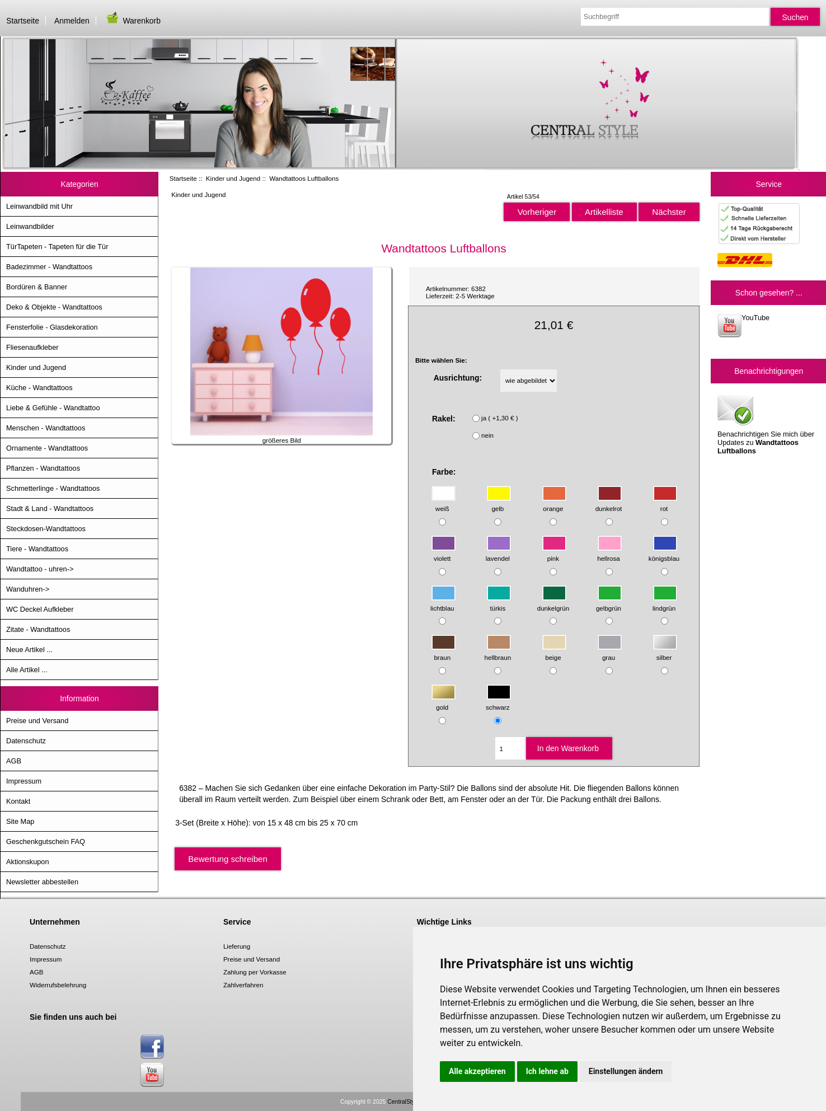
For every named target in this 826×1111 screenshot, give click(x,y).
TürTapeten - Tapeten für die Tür (57, 246)
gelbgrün (609, 602)
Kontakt (18, 801)
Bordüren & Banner (36, 287)
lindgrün (665, 602)
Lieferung (236, 946)
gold (443, 702)
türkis (498, 602)
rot (665, 503)
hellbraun (497, 652)
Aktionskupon (27, 861)
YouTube (743, 325)
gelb (498, 503)
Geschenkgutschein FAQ (45, 841)
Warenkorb (133, 20)
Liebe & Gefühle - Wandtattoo (53, 408)
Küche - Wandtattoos (39, 387)
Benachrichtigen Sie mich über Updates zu (765, 423)
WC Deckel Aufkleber (39, 609)
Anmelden (72, 20)
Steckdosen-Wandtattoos (46, 528)
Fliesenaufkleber (32, 347)
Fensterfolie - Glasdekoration (52, 327)
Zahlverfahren (243, 984)
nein (487, 435)
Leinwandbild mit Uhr (39, 206)
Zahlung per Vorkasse (255, 972)
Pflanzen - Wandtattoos (43, 468)
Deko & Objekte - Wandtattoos (54, 307)
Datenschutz (26, 741)
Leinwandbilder (30, 226)
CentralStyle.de (407, 1102)
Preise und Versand (37, 720)
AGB (13, 761)
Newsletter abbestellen (42, 882)
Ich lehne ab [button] (547, 1071)
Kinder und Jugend (233, 178)
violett (443, 552)
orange (554, 503)
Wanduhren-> (27, 589)
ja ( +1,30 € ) (499, 417)
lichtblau (443, 602)
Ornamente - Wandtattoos (47, 448)
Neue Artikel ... (29, 649)
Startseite (22, 20)
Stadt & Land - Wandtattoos (49, 508)
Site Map (20, 821)
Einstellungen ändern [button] (626, 1071)
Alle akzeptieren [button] (477, 1071)
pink (554, 552)
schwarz (498, 702)
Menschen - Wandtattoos (45, 428)
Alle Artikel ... (27, 669)
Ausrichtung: (458, 377)
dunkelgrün (553, 602)
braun (443, 652)
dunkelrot (609, 503)
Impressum (23, 781)
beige (554, 652)
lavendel (498, 552)
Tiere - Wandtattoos (37, 549)
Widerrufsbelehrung (58, 984)
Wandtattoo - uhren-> (39, 569)
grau (609, 652)
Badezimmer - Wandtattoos (49, 266)
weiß (443, 503)
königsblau (664, 552)
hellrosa (609, 552)
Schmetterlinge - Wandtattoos (53, 488)
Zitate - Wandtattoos (38, 629)
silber (665, 652)
